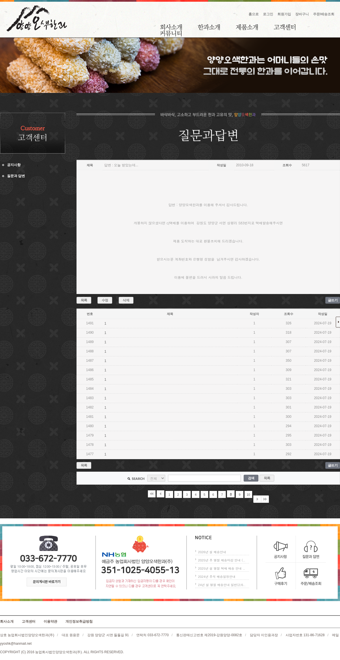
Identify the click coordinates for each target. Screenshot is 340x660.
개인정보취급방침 (79, 621)
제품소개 (247, 27)
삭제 (126, 300)
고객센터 (285, 27)
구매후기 (280, 576)
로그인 (268, 14)
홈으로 (253, 14)
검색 (251, 478)
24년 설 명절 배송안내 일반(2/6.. (221, 585)
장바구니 (302, 14)
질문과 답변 (16, 176)
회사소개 (171, 27)
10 (248, 494)
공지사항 (14, 165)
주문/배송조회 (323, 14)
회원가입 (284, 14)
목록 (84, 300)
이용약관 (50, 621)
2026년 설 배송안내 (212, 552)
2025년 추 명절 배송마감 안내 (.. (221, 560)
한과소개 (209, 27)
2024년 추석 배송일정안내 (216, 576)
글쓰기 (333, 300)
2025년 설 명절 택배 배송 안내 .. (221, 568)
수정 (105, 300)
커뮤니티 (171, 33)
